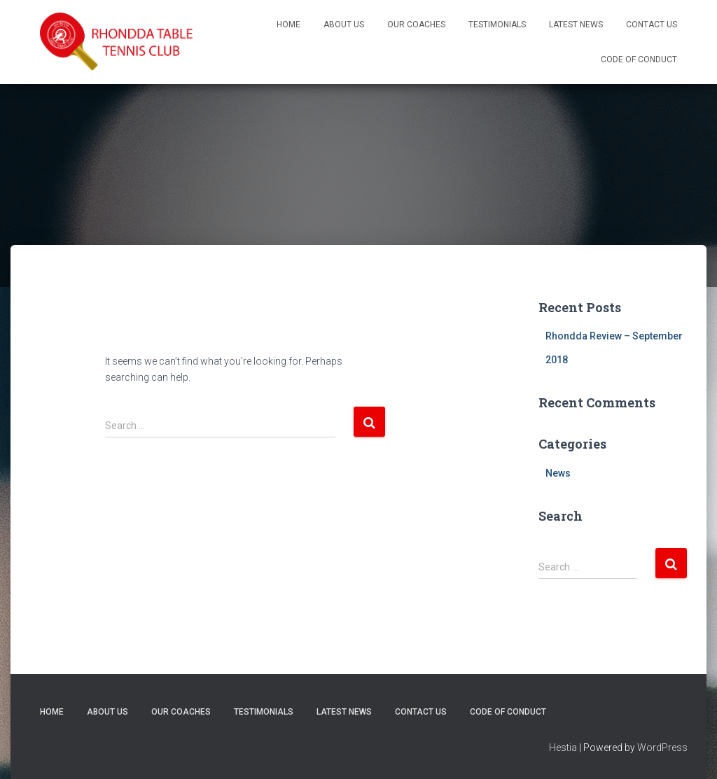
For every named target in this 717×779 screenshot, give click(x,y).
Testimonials (497, 24)
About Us (343, 24)
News (558, 473)
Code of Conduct (639, 59)
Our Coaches (416, 24)
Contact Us (651, 24)
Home (288, 24)
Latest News (576, 24)
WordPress (662, 747)
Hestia (563, 747)
